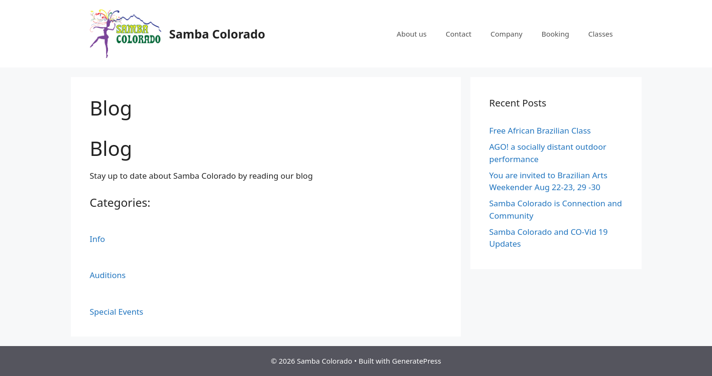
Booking (555, 34)
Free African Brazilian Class (540, 130)
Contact (458, 34)
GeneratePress (416, 361)
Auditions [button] (108, 275)
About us (412, 34)
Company (506, 34)
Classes (600, 34)
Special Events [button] (117, 311)
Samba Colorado (217, 34)
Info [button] (97, 238)
